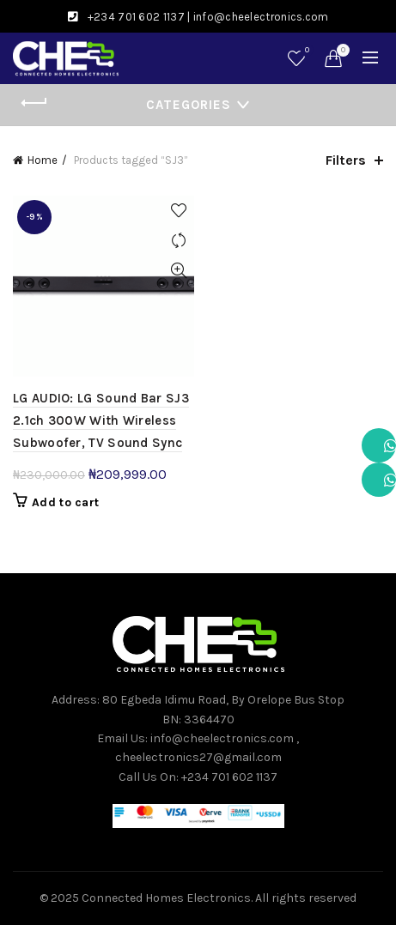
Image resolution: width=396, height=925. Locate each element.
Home (42, 160)
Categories (188, 104)
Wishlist (305, 51)
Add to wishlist (179, 211)
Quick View (179, 271)
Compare (179, 241)
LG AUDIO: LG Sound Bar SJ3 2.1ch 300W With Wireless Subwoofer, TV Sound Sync (101, 420)
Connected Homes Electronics (166, 898)
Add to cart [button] (65, 502)
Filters (346, 160)
